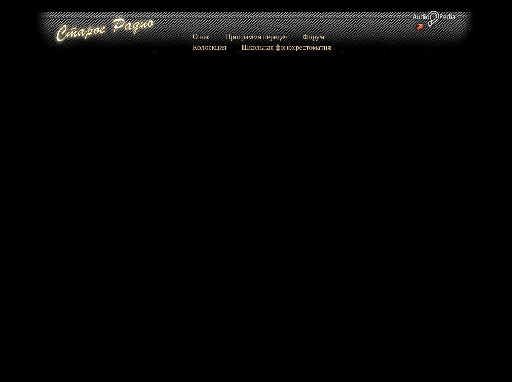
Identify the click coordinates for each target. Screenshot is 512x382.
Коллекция (210, 47)
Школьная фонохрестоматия (286, 47)
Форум (314, 37)
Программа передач (256, 37)
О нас (202, 37)
